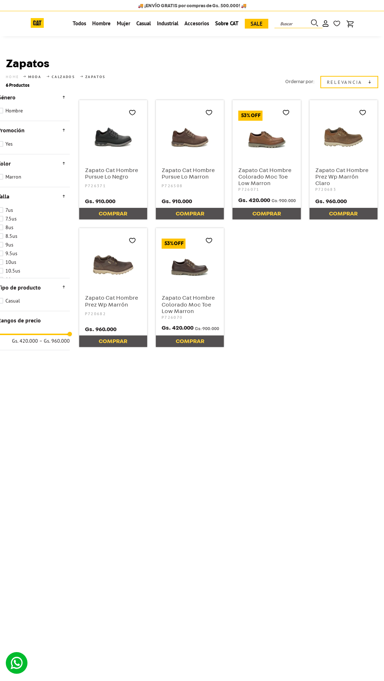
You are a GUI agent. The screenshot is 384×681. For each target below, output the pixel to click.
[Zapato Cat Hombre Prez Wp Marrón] (113, 279)
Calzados (63, 68)
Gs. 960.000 (54, 390)
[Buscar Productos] (314, 24)
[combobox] (298, 24)
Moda (35, 68)
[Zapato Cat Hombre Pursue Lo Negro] (113, 151)
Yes (9, 135)
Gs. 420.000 (25, 390)
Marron (13, 168)
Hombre (14, 102)
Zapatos (95, 68)
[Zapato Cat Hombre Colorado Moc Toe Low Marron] (266, 151)
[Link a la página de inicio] (13, 68)
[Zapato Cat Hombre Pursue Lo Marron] (190, 151)
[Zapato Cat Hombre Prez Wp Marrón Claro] (343, 151)
